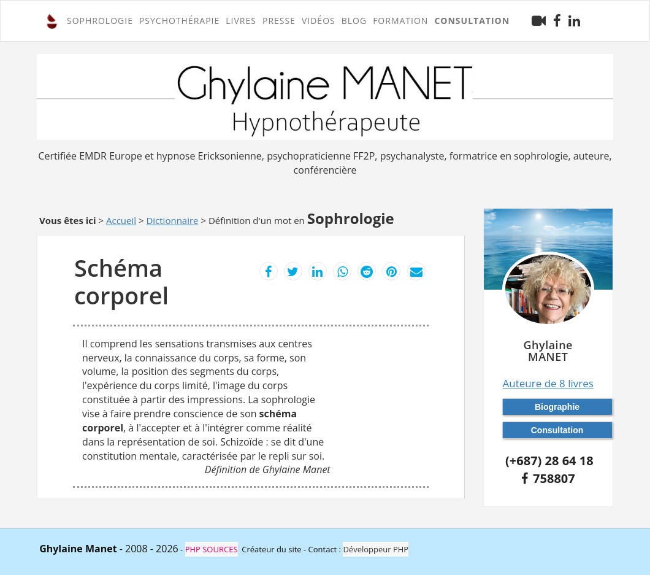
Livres (241, 20)
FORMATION (400, 20)
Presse (279, 20)
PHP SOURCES (211, 549)
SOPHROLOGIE (100, 20)
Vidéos (318, 20)
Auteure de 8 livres (548, 383)
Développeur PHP (375, 549)
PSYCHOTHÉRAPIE (179, 20)
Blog (354, 20)
